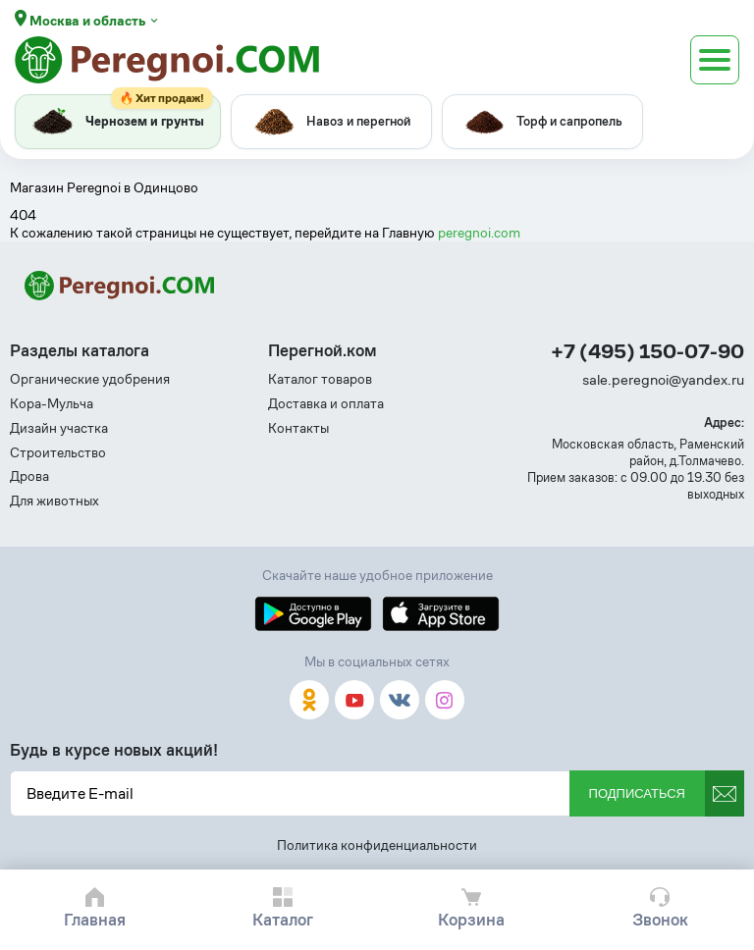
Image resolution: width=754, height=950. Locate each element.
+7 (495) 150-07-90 (647, 352)
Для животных (54, 501)
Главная (95, 919)
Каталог (282, 919)
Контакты (298, 428)
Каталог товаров (320, 379)
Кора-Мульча (51, 404)
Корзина (471, 919)
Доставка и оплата (326, 404)
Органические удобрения (90, 379)
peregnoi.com (479, 232)
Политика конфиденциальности (377, 845)
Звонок (660, 919)
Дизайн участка (59, 428)
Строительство (58, 453)
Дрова (29, 476)
